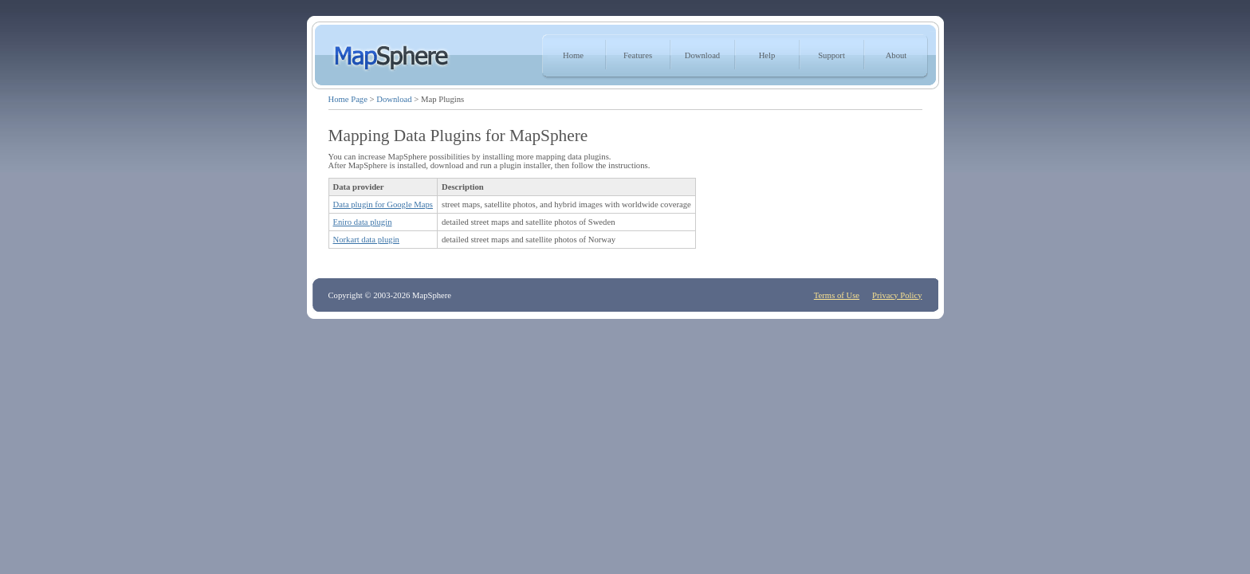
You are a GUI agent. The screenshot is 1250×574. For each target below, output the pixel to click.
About (896, 55)
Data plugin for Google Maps (383, 204)
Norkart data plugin (366, 239)
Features (637, 55)
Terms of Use (836, 295)
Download (702, 55)
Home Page (348, 99)
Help (767, 55)
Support (831, 55)
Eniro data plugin (362, 222)
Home (573, 55)
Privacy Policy (897, 295)
